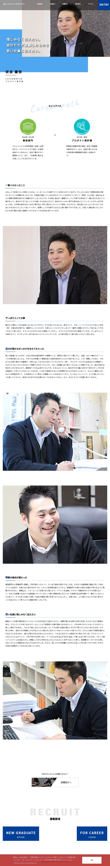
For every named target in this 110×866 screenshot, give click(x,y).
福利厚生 (78, 4)
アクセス (91, 4)
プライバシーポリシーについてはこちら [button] (25, 863)
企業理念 (40, 4)
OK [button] (92, 860)
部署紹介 (65, 4)
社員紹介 (52, 4)
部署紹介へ (66, 782)
